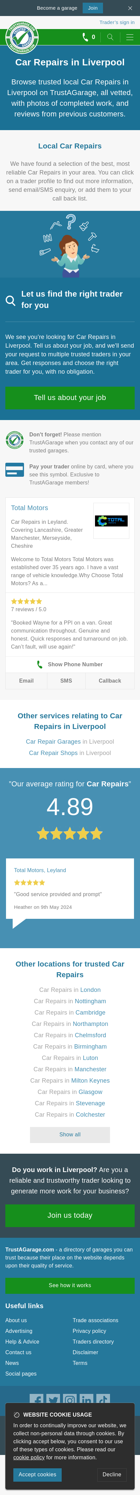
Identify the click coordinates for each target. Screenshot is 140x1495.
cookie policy (29, 1457)
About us (16, 1320)
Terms (80, 1363)
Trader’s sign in (117, 22)
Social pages (21, 1374)
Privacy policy (89, 1331)
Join (90, 7)
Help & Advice (22, 1342)
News (12, 1363)
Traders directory (93, 1342)
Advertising (18, 1331)
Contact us (18, 1352)
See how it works (70, 1285)
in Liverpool (70, 741)
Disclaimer (85, 1352)
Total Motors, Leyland (40, 870)
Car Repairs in (70, 990)
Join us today (70, 1215)
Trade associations (95, 1320)
